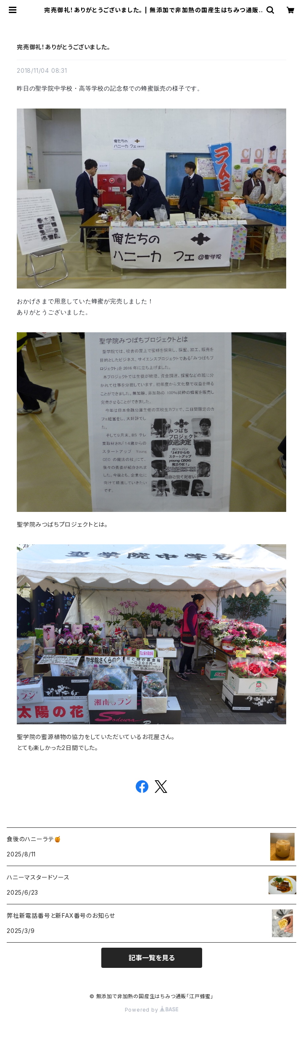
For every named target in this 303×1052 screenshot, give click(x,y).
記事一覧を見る (152, 958)
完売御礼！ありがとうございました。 (64, 46)
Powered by (152, 1010)
